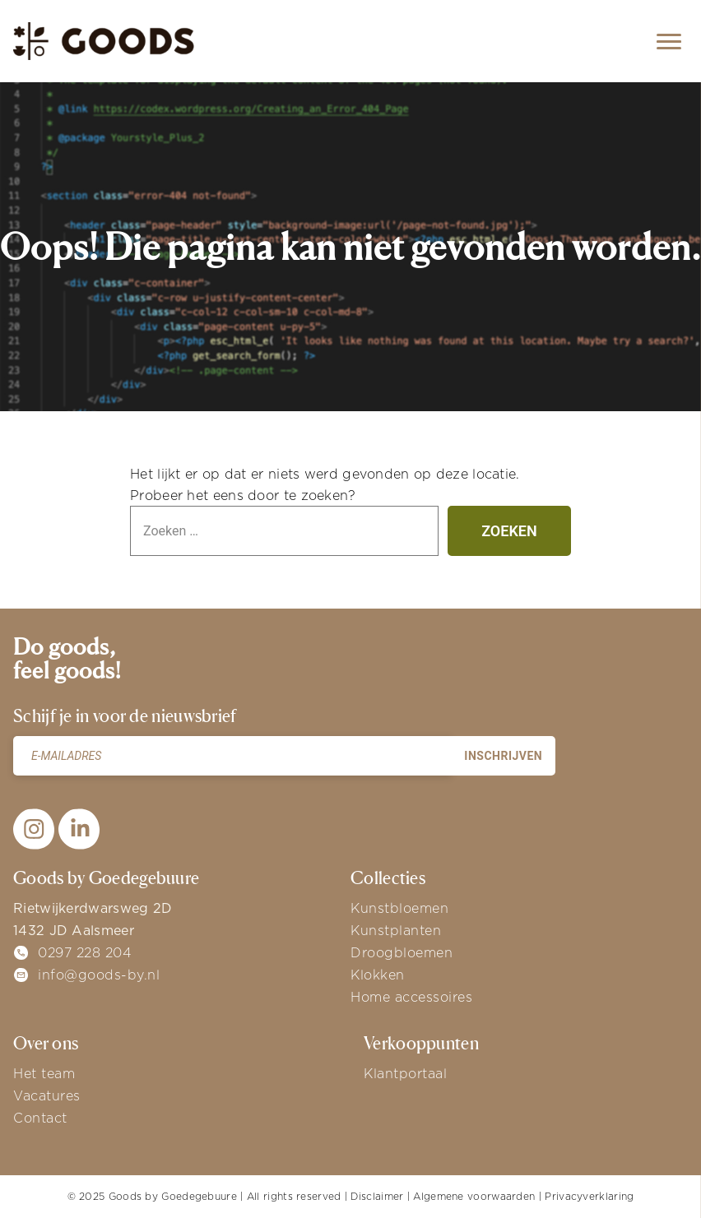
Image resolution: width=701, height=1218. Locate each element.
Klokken (377, 974)
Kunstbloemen (399, 908)
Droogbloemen (401, 952)
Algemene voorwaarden (474, 1196)
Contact (40, 1117)
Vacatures (47, 1095)
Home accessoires (411, 997)
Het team (44, 1073)
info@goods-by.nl (99, 974)
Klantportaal (405, 1073)
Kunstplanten (395, 930)
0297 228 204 (85, 952)
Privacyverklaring (589, 1196)
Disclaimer (376, 1196)
